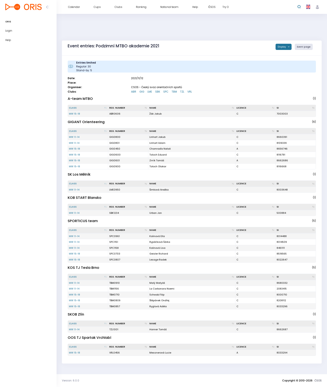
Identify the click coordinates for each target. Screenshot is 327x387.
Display (282, 46)
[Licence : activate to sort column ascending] (255, 108)
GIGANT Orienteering (86, 121)
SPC (165, 91)
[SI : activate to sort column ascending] (296, 108)
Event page (304, 46)
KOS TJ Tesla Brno (83, 267)
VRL (189, 91)
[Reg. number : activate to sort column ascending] (128, 108)
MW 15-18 (74, 113)
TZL (182, 91)
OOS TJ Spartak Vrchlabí (89, 337)
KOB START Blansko (84, 197)
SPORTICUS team (83, 220)
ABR (133, 91)
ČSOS (318, 380)
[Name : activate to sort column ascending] (191, 108)
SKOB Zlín (76, 314)
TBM (174, 91)
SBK (157, 91)
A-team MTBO (80, 98)
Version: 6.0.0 (70, 380)
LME (149, 91)
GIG (141, 91)
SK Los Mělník (79, 174)
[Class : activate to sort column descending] (88, 108)
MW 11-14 (74, 137)
